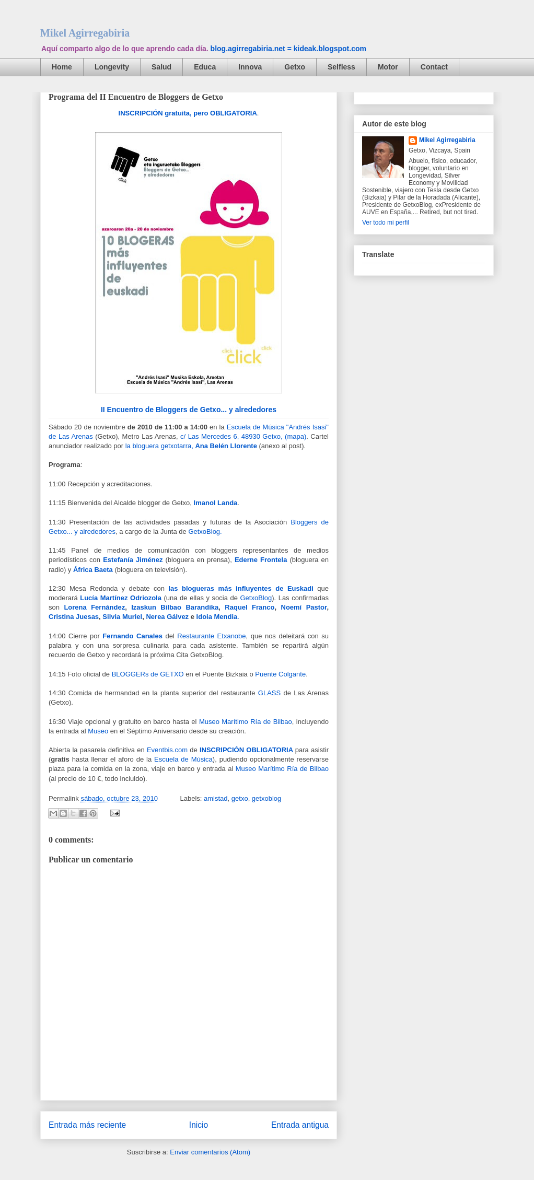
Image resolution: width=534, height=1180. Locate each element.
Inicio (198, 1124)
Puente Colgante (280, 674)
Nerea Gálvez (166, 617)
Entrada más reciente (87, 1124)
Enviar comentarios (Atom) (210, 1152)
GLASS (269, 693)
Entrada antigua (300, 1124)
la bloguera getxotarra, (159, 446)
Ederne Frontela (261, 560)
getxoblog (266, 798)
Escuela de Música (183, 759)
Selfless (341, 67)
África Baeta (93, 570)
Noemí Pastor (301, 607)
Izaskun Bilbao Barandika (174, 607)
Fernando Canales (132, 636)
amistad (216, 798)
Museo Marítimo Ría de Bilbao (245, 722)
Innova (250, 67)
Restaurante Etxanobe (211, 636)
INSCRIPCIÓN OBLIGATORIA (246, 750)
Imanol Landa (216, 503)
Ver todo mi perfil (385, 222)
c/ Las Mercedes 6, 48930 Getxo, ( (233, 436)
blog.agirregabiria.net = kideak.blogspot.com (288, 48)
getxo (239, 798)
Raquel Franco (249, 607)
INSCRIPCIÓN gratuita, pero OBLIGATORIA (188, 113)
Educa (205, 67)
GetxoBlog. (205, 531)
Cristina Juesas (74, 617)
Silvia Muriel (122, 617)
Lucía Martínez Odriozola (120, 598)
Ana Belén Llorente (226, 446)
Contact (434, 67)
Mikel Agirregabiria (85, 33)
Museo (98, 731)
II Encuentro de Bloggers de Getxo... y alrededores (188, 409)
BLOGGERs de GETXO (148, 674)
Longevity (112, 67)
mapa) (296, 436)
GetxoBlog (256, 598)
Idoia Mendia (215, 617)
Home (62, 67)
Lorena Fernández (94, 607)
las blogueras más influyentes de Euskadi (240, 588)
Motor (388, 67)
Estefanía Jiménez (132, 560)
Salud (161, 67)
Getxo (294, 67)
